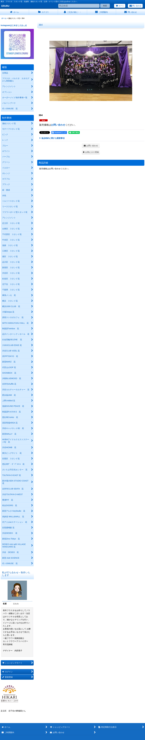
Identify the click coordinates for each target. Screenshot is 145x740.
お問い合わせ (58, 124)
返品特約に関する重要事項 (52, 138)
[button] (91, 152)
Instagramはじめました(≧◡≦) (14, 25)
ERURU (5, 6)
